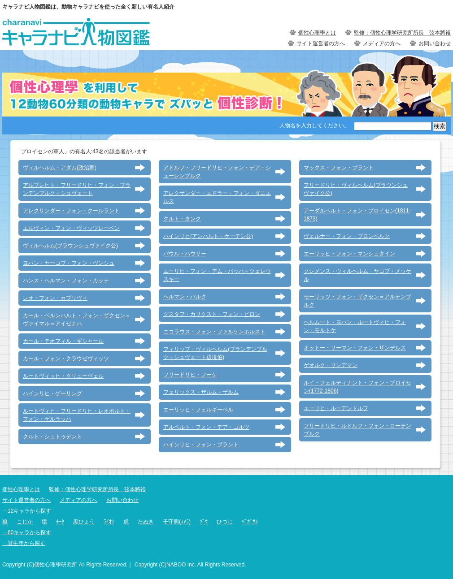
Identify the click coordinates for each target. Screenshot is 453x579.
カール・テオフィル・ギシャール (63, 341)
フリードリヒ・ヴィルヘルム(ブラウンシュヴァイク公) (356, 189)
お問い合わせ (434, 43)
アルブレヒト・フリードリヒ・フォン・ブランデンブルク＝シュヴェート (77, 189)
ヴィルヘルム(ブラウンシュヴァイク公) (70, 245)
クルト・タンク (182, 219)
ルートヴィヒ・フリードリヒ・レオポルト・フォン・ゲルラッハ (77, 415)
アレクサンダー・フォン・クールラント (71, 210)
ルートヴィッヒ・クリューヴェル (63, 376)
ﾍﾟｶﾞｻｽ (250, 522)
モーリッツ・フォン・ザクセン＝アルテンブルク (357, 301)
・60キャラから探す (26, 532)
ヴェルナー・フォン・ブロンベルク (347, 236)
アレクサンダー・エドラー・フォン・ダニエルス (217, 197)
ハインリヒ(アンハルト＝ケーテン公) (208, 236)
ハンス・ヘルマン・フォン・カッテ (66, 280)
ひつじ (225, 522)
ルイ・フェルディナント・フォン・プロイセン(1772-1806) (357, 387)
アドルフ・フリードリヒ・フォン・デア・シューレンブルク (217, 171)
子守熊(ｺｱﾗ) (177, 522)
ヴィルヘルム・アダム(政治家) (59, 167)
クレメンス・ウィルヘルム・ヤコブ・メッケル (357, 275)
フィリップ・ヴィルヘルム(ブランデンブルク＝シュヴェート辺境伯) (215, 353)
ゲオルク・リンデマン (330, 365)
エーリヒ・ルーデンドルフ (336, 408)
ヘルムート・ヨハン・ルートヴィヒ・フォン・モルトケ (355, 326)
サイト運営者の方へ (320, 43)
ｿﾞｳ (204, 522)
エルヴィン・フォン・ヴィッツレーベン (71, 228)
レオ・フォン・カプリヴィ (55, 298)
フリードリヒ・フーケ (190, 375)
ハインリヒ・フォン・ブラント (201, 444)
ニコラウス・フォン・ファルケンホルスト (214, 331)
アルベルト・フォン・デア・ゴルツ (206, 427)
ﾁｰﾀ (60, 522)
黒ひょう (84, 522)
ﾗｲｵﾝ (109, 522)
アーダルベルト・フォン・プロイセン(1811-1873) (357, 214)
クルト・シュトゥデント (52, 436)
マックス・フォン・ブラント (339, 167)
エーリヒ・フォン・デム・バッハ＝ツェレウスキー (217, 275)
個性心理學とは (317, 33)
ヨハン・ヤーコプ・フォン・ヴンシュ (68, 263)
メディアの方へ (382, 43)
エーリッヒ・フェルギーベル (198, 409)
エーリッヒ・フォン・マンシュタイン (349, 254)
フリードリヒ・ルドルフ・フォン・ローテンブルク (357, 430)
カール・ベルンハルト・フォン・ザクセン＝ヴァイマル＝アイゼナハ (77, 319)
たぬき (146, 522)
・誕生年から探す (23, 543)
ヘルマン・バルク (184, 297)
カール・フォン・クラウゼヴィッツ (66, 358)
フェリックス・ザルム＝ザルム (201, 392)
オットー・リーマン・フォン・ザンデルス (355, 348)
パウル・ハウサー (184, 254)
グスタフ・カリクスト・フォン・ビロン (211, 314)
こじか (25, 522)
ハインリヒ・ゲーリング (52, 393)
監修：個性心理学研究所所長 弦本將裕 (402, 33)
